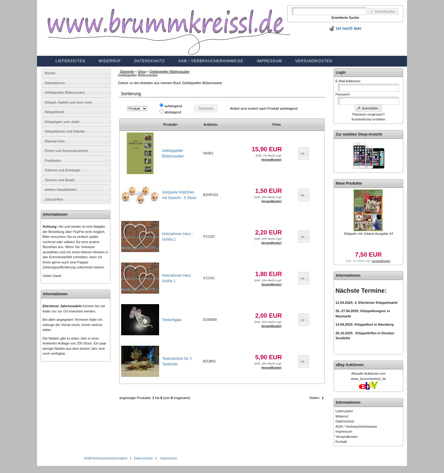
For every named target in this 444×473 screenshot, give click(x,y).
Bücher (50, 73)
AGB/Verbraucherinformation (106, 458)
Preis (277, 124)
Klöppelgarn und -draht (62, 122)
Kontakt (341, 441)
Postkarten (53, 160)
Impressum (269, 61)
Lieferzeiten (70, 61)
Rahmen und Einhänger (62, 170)
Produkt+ (170, 124)
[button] (383, 11)
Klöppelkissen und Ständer (65, 131)
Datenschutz (149, 61)
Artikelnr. (211, 124)
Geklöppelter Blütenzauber (170, 71)
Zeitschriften (54, 199)
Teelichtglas (172, 320)
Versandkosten (313, 61)
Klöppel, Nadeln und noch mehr (68, 102)
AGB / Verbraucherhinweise (211, 61)
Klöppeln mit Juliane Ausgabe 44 (368, 233)
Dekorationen (55, 83)
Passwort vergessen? (368, 114)
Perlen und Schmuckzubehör (66, 151)
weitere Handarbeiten (61, 189)
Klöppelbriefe (54, 112)
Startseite (127, 71)
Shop (142, 71)
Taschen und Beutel (60, 180)
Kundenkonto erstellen (368, 119)
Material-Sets (55, 141)
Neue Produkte (349, 183)
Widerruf (110, 61)
